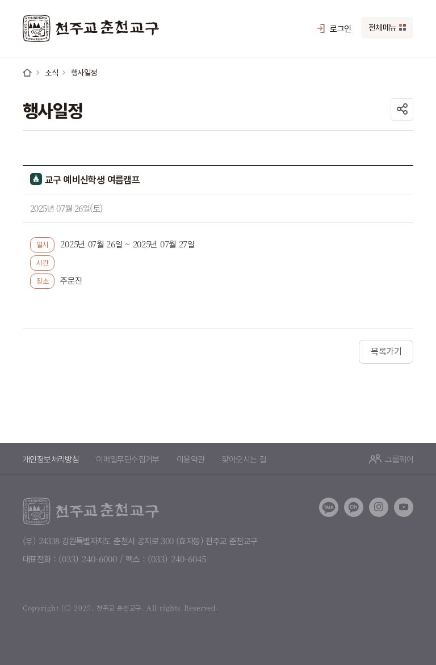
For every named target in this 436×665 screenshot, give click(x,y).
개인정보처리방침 (51, 459)
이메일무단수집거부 (128, 459)
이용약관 (191, 459)
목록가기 (386, 351)
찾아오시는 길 (243, 459)
